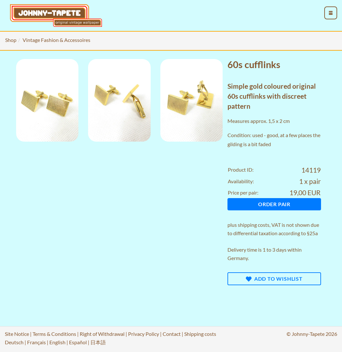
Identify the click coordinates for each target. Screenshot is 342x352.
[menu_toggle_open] (330, 12)
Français (36, 342)
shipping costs (253, 225)
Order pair (274, 204)
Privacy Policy (143, 334)
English (57, 342)
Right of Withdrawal (102, 334)
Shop (10, 40)
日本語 (98, 342)
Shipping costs (200, 334)
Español (78, 342)
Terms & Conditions (54, 334)
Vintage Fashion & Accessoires (56, 40)
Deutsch (14, 342)
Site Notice (17, 334)
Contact (172, 334)
